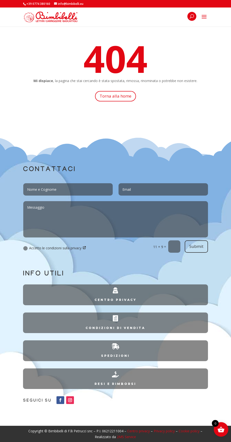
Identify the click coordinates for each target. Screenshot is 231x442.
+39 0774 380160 (38, 4)
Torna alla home (115, 96)
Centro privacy (138, 431)
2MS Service (126, 436)
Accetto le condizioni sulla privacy (54, 248)
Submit (196, 246)
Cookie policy (189, 431)
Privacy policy (164, 431)
